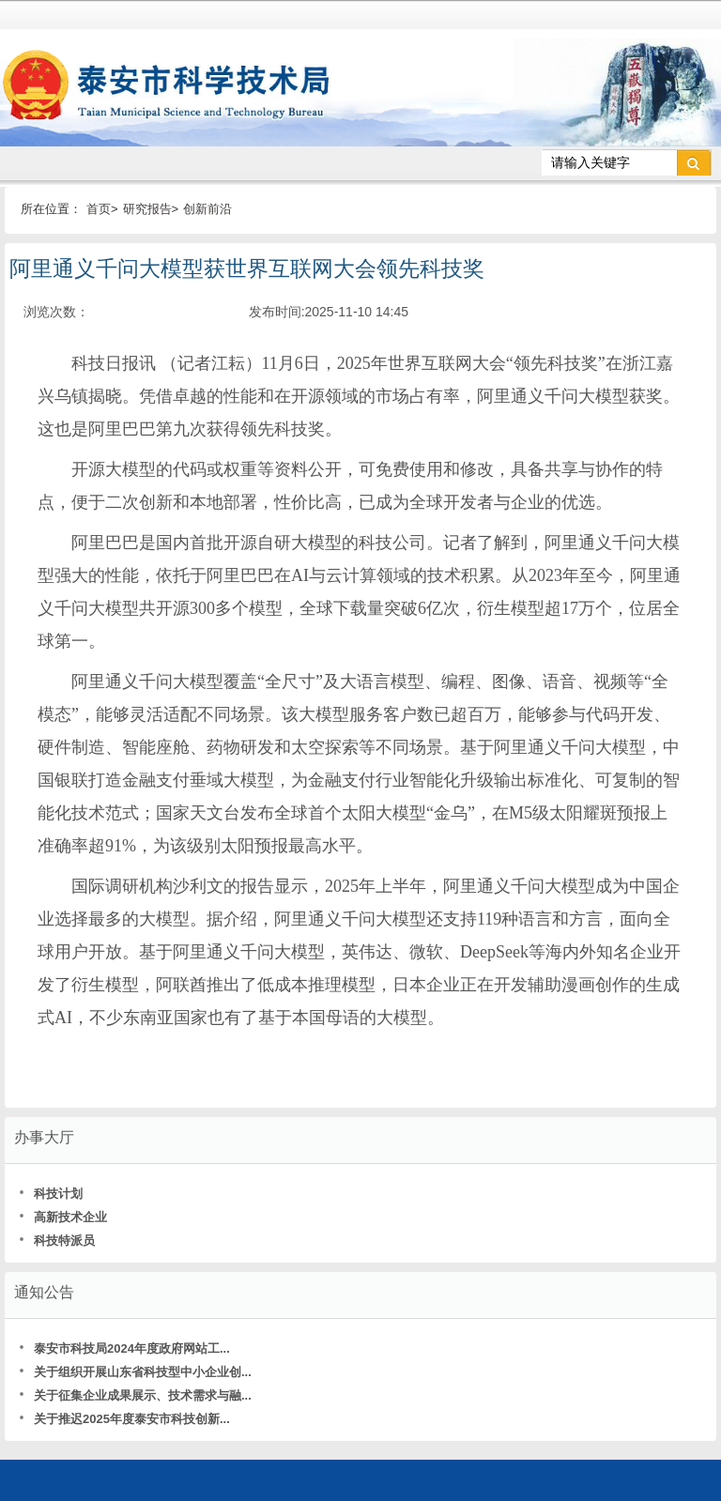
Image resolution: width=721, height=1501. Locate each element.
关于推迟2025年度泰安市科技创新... (124, 1419)
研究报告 (147, 209)
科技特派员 (57, 1240)
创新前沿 (207, 209)
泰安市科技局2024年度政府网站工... (124, 1348)
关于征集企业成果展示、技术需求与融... (135, 1395)
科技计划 (51, 1194)
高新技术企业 (63, 1217)
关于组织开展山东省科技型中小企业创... (135, 1372)
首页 (98, 209)
